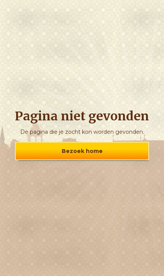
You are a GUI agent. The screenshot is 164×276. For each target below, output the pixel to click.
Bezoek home (82, 151)
